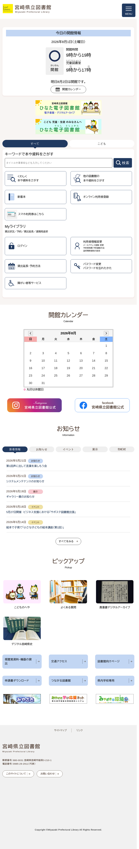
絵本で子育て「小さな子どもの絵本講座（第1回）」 (35, 527)
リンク (79, 730)
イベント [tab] (68, 449)
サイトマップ (60, 730)
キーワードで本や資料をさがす (29, 154)
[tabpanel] (68, 223)
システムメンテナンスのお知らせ (25, 481)
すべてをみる (66, 541)
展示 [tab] (95, 449)
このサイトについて (16, 773)
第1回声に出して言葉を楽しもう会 (26, 466)
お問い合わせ (47, 773)
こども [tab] (102, 143)
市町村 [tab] (122, 449)
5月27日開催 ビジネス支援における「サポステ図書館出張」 (41, 512)
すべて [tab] (35, 143)
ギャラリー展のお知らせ (20, 496)
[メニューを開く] (128, 10)
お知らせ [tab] (41, 449)
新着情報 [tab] (15, 449)
